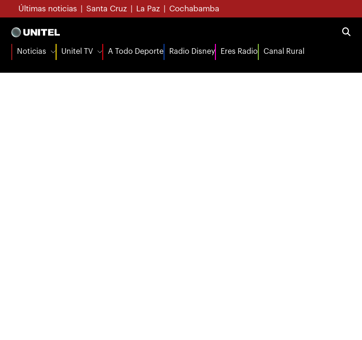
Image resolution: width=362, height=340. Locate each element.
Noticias (31, 51)
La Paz (148, 9)
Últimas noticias (47, 9)
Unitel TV (77, 51)
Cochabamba (194, 9)
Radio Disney (192, 51)
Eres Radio (239, 51)
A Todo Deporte (136, 51)
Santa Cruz (106, 9)
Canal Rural (283, 51)
